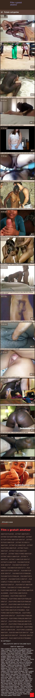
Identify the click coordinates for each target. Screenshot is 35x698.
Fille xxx (19, 661)
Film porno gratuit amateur (15, 671)
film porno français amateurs (20, 624)
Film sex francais (11, 685)
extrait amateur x (22, 534)
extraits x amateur (8, 562)
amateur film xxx (7, 534)
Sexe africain (18, 683)
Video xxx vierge (6, 676)
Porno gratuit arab (7, 688)
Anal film (24, 677)
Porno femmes (16, 658)
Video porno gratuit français (10, 686)
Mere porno (12, 679)
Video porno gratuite (7, 692)
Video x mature (6, 650)
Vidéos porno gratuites (14, 665)
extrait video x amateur (10, 556)
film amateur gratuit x (16, 568)
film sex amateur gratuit (19, 632)
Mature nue (11, 656)
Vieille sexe (27, 694)
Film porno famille (7, 683)
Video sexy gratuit (15, 652)
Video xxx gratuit (19, 688)
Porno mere (19, 667)
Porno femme (27, 689)
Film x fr (10, 668)
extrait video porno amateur (20, 553)
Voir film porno (17, 670)
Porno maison (28, 668)
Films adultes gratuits (15, 694)
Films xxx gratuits (22, 679)
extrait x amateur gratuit (19, 559)
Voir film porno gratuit (15, 689)
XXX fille (25, 673)
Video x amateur (6, 670)
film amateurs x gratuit (18, 579)
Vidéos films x (24, 659)
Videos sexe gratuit (12, 674)
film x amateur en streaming (20, 638)
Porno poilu (19, 656)
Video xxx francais (15, 677)
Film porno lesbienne (19, 650)
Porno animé (10, 667)
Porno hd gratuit (27, 653)
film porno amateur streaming (13, 610)
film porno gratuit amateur (12, 627)
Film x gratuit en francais (9, 649)
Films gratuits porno (24, 649)
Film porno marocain (14, 653)
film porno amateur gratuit (20, 604)
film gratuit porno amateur (18, 587)
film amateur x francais (22, 573)
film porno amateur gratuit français (15, 607)
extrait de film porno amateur (13, 537)
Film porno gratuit (17, 655)
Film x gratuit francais (20, 676)
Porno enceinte (6, 655)
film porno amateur (8, 590)
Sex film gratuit (10, 662)
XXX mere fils (14, 691)
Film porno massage (24, 685)
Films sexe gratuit (25, 691)
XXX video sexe (15, 673)
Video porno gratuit (12, 659)
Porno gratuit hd (10, 661)
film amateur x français (10, 576)
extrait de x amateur (17, 545)
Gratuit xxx (27, 682)
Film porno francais (17, 680)
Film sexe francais (26, 686)
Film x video (18, 668)
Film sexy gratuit (24, 674)
